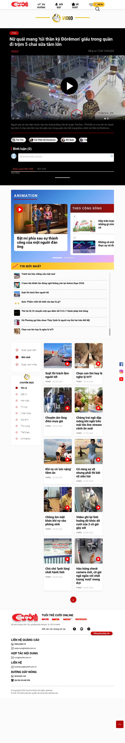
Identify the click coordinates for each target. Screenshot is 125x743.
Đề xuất (75, 6)
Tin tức (24, 407)
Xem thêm (15, 173)
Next (116, 229)
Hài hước (25, 400)
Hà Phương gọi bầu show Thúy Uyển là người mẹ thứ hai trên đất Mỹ (55, 320)
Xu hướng (41, 6)
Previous (10, 229)
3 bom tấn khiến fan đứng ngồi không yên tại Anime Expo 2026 (52, 283)
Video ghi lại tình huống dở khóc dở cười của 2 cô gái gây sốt (88, 522)
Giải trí (24, 394)
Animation (25, 438)
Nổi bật (59, 6)
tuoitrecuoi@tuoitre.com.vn (23, 667)
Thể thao (25, 432)
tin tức (20, 140)
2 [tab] (69, 257)
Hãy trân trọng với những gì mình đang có (110, 224)
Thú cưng (25, 426)
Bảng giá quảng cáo (101, 633)
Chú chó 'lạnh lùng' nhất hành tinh (57, 570)
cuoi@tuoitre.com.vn (21, 658)
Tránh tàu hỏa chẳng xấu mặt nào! (38, 274)
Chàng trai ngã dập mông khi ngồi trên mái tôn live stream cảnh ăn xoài (89, 423)
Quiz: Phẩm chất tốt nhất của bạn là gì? (40, 301)
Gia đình (24, 419)
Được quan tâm (28, 350)
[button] (90, 5)
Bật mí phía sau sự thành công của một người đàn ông (37, 242)
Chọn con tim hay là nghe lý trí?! (37, 329)
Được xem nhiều (29, 364)
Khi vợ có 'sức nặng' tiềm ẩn (58, 471)
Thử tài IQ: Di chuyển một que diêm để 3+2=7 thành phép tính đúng (54, 311)
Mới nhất (25, 357)
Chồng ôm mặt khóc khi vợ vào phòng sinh (55, 520)
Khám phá (26, 413)
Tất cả (24, 388)
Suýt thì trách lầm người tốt (35, 292)
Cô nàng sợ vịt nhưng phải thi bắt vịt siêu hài (88, 472)
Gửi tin (98, 4)
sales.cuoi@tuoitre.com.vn (23, 648)
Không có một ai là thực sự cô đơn (109, 244)
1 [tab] (57, 257)
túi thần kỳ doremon (44, 140)
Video (14, 33)
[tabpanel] (41, 227)
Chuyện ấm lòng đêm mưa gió (56, 419)
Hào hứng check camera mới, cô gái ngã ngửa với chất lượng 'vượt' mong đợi (88, 576)
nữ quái (70, 140)
